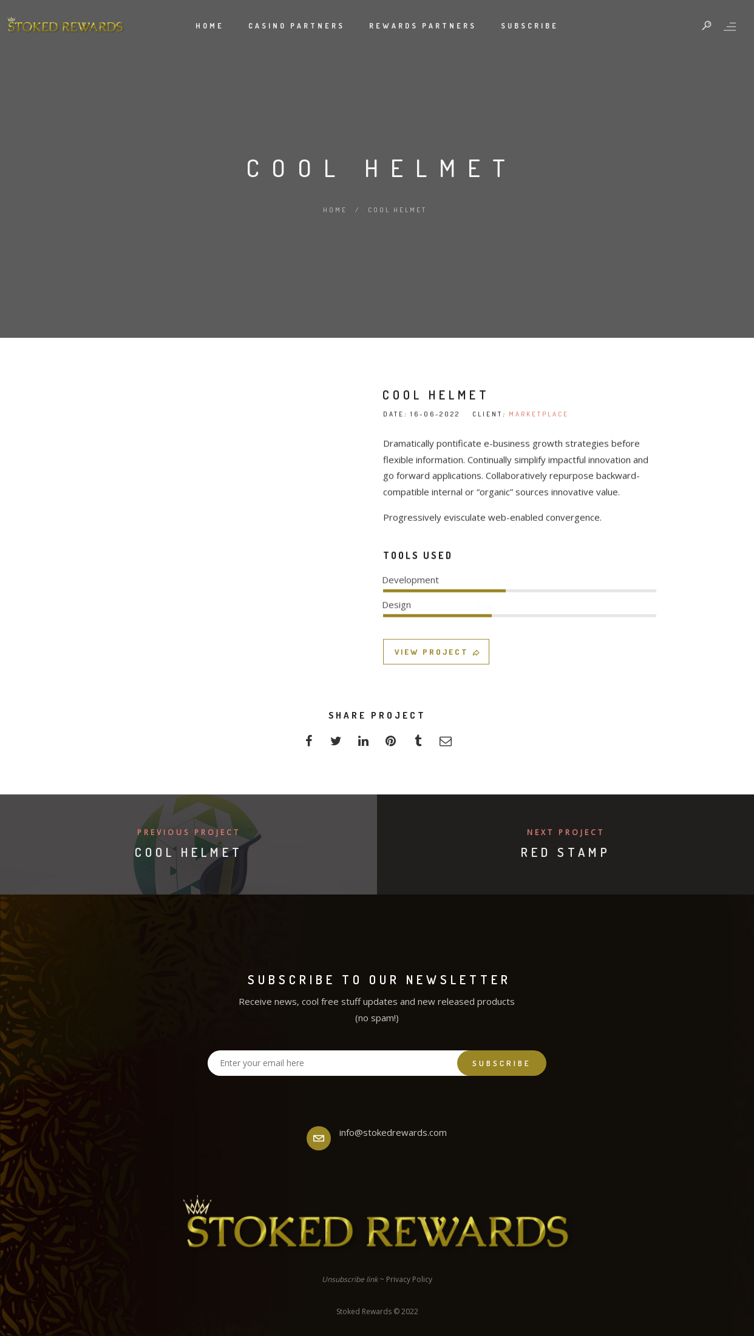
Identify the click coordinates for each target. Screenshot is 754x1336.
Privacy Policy (409, 1279)
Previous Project (188, 832)
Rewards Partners (423, 25)
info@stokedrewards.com (393, 1132)
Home (209, 25)
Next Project (566, 832)
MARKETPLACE (539, 640)
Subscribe (530, 25)
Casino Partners (296, 25)
